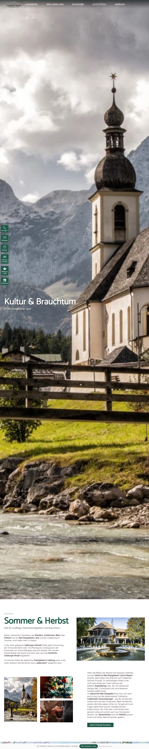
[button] (56, 687)
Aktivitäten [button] (99, 4)
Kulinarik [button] (78, 4)
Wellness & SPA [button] (55, 4)
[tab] (80, 657)
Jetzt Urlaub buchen (100, 725)
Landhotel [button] (31, 4)
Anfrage (120, 4)
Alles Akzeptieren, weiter (88, 746)
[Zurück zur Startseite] (14, 4)
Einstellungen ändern (105, 746)
